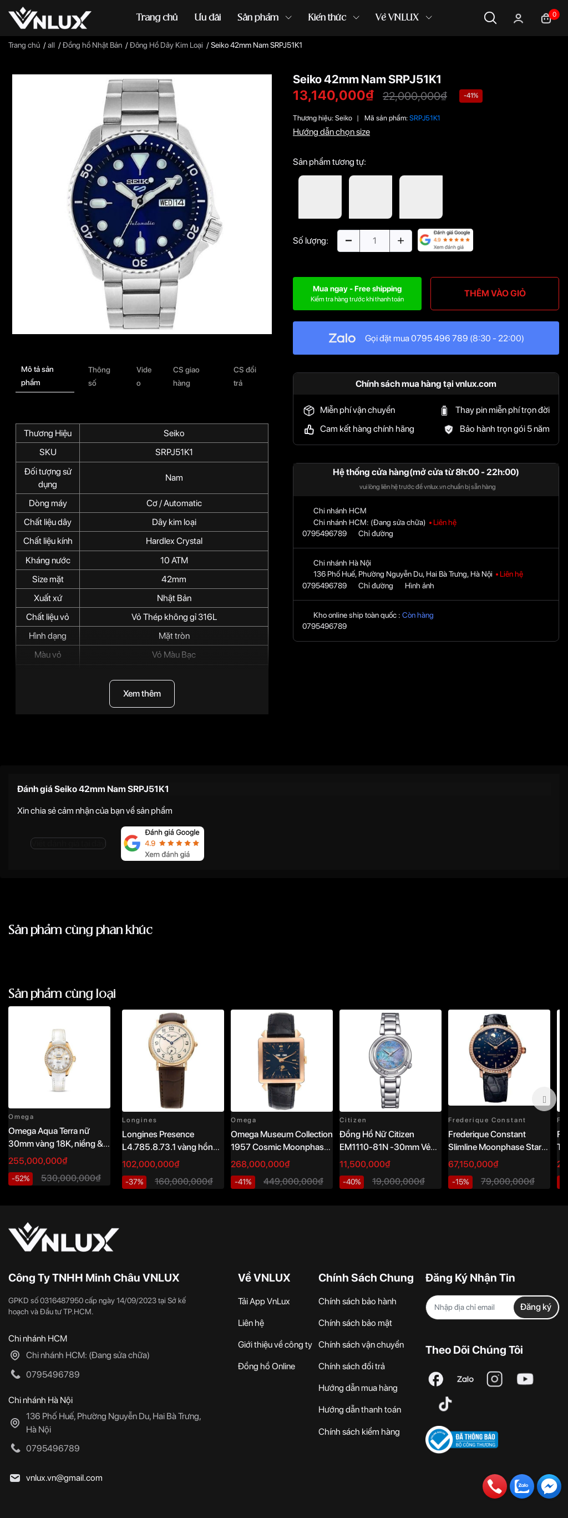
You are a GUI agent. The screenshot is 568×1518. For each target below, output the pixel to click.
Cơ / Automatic (174, 503)
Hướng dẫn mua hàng (358, 1388)
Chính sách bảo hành (357, 1301)
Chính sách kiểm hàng (359, 1431)
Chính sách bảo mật (355, 1323)
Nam (174, 477)
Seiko (174, 433)
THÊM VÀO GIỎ (495, 293)
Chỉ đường (375, 533)
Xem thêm (142, 693)
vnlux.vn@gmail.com (64, 1477)
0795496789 (324, 533)
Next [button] (544, 1099)
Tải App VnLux (264, 1301)
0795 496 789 (439, 338)
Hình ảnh (419, 585)
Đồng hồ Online (266, 1366)
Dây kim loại (174, 522)
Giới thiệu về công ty (275, 1344)
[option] (142, 204)
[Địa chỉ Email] (492, 1307)
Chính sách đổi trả (351, 1366)
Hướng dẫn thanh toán (359, 1409)
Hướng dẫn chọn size (331, 132)
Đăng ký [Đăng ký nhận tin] (535, 1307)
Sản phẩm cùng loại (62, 994)
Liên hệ (251, 1323)
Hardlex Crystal (174, 541)
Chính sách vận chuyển (361, 1344)
